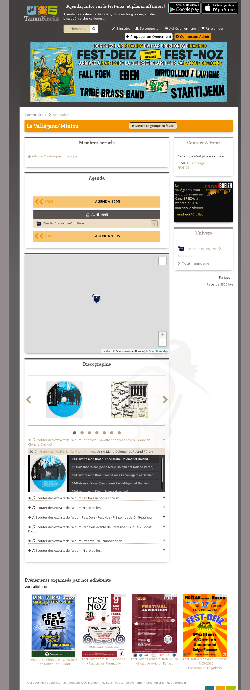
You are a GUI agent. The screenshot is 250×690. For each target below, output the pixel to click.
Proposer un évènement (149, 36)
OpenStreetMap (158, 351)
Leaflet (106, 351)
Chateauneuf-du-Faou (69, 223)
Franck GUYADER (52, 452)
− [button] (162, 342)
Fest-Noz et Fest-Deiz (202, 249)
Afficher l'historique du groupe (54, 156)
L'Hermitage (196, 163)
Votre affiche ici (36, 587)
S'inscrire (121, 28)
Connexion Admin (192, 36)
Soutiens (74, 682)
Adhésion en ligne (180, 28)
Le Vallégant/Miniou (80, 452)
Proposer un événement (128, 682)
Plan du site (48, 682)
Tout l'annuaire (193, 263)
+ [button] (162, 335)
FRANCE (183, 168)
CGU (84, 682)
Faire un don (212, 28)
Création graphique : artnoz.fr (166, 682)
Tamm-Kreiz (36, 114)
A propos (33, 682)
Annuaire (61, 114)
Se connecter (147, 28)
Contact (62, 682)
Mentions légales (99, 682)
